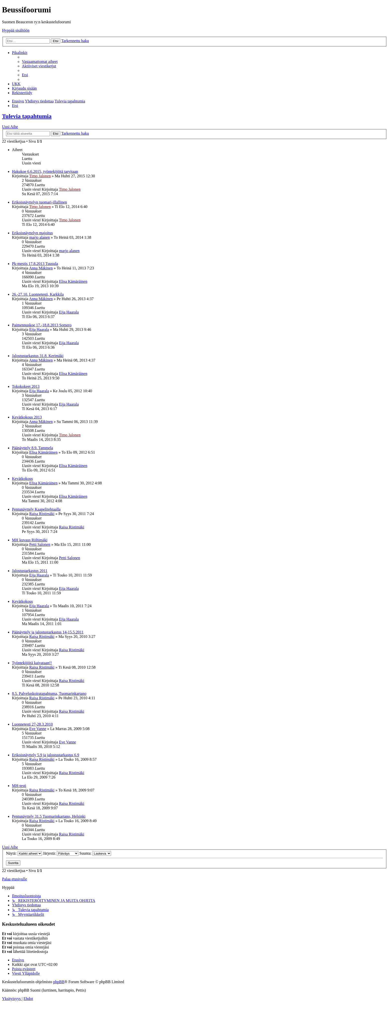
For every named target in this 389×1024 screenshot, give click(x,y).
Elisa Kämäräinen (73, 281)
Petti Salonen (39, 544)
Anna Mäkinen (41, 268)
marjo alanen (39, 237)
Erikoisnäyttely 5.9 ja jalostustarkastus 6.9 (45, 755)
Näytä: (24, 853)
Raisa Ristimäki (42, 514)
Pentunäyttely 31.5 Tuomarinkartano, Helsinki (48, 816)
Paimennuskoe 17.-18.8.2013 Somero (41, 325)
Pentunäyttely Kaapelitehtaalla (36, 509)
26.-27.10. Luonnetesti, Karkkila (38, 294)
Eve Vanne (37, 729)
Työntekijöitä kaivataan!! (32, 663)
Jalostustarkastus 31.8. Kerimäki (38, 356)
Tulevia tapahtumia (27, 116)
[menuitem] (40, 61)
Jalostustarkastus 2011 (29, 571)
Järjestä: (60, 853)
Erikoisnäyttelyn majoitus (32, 233)
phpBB (58, 982)
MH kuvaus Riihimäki (29, 540)
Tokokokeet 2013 (25, 386)
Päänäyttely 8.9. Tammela (32, 448)
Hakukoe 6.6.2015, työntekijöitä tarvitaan (45, 171)
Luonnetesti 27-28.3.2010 (32, 724)
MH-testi (19, 786)
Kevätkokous (22, 478)
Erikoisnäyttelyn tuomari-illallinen (39, 202)
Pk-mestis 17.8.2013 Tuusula (35, 264)
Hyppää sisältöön (16, 30)
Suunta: (95, 853)
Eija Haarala (69, 312)
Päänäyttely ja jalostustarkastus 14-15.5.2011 (48, 632)
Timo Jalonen (40, 176)
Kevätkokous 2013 (27, 417)
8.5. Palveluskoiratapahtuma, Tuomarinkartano (49, 693)
